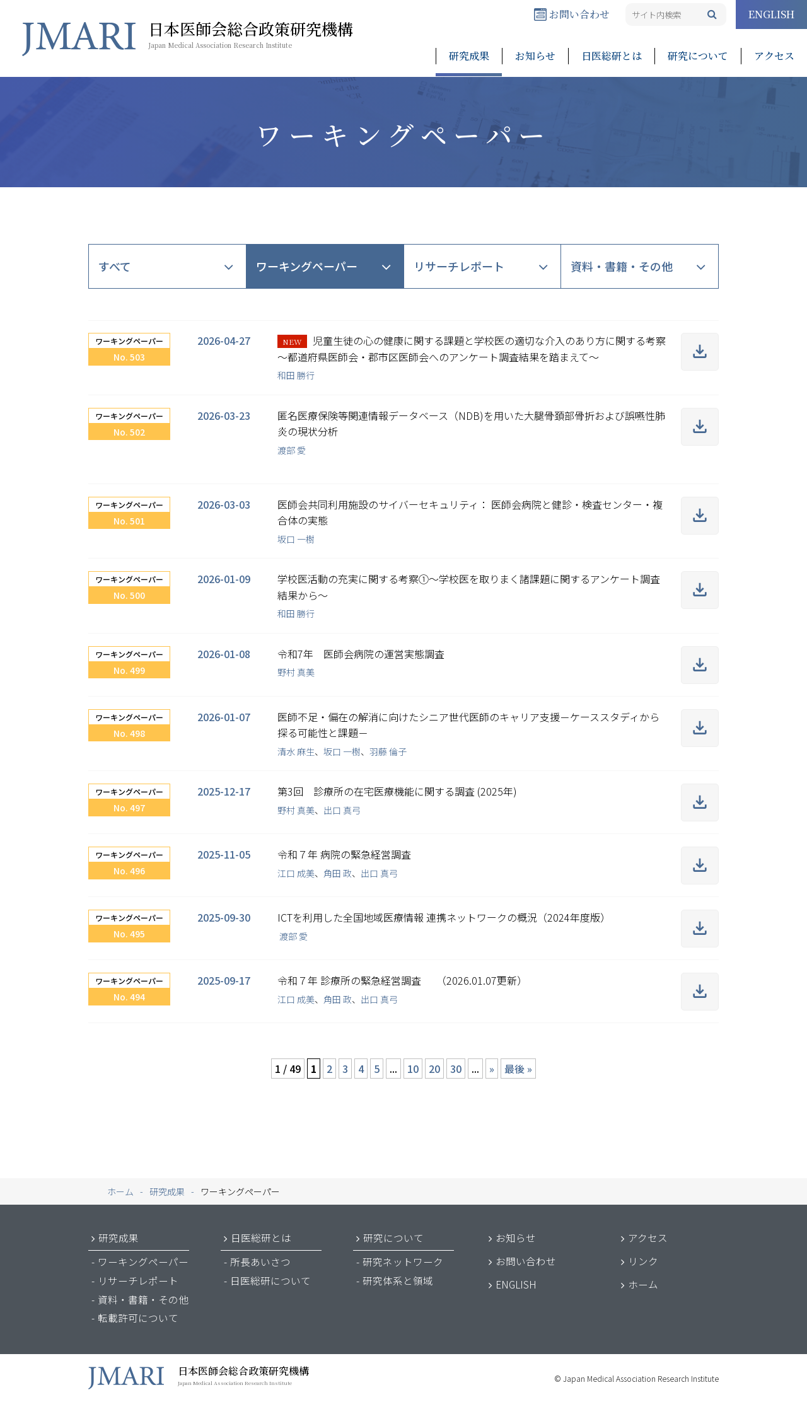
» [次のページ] (491, 1068)
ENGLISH (771, 14)
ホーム (643, 1284)
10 (413, 1068)
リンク (643, 1261)
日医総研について (270, 1280)
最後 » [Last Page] (518, 1068)
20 (434, 1068)
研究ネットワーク (403, 1261)
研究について (698, 56)
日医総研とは (611, 56)
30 (456, 1068)
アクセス (774, 56)
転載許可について (138, 1317)
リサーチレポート (459, 266)
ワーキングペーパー (306, 266)
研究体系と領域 (398, 1280)
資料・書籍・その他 (622, 266)
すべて (114, 266)
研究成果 (469, 56)
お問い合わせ (572, 14)
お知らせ (535, 56)
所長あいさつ (260, 1261)
